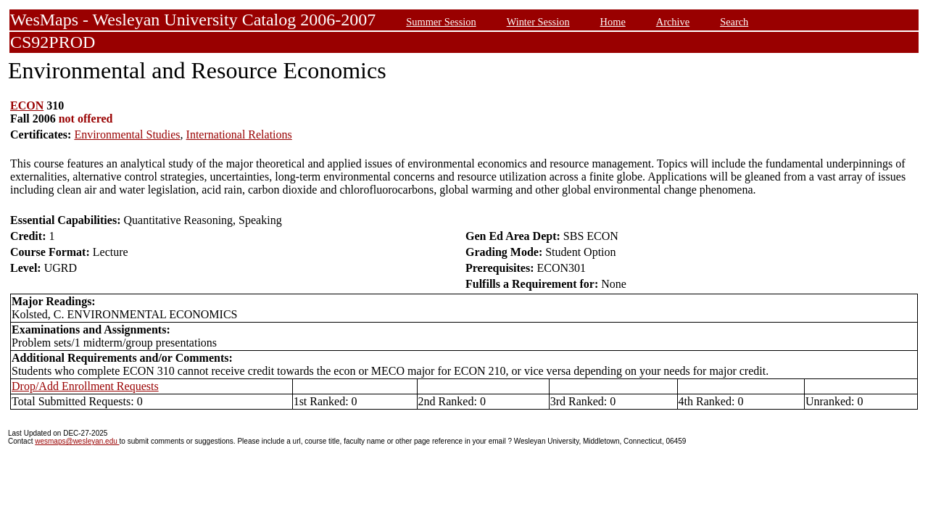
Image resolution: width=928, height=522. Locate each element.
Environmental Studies (127, 134)
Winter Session (538, 22)
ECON (27, 105)
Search (734, 22)
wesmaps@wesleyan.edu (77, 441)
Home (613, 22)
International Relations (239, 134)
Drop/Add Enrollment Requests (85, 386)
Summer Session (441, 22)
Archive (672, 22)
